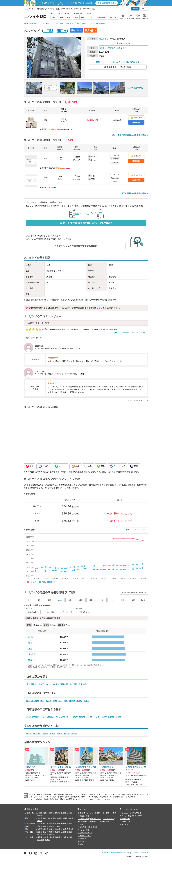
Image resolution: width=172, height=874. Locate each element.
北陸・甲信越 (30, 823)
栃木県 (67, 733)
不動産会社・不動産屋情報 (87, 827)
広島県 (39, 832)
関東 (26, 818)
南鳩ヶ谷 (31, 660)
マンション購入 (83, 818)
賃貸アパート (100, 813)
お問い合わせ (125, 818)
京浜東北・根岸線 (106, 48)
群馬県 (74, 733)
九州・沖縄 (29, 837)
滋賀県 (57, 829)
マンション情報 (83, 830)
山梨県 (45, 823)
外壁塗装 (81, 841)
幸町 (55, 700)
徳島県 (69, 832)
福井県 (69, 823)
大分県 (63, 837)
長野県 (51, 823)
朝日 (60, 700)
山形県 (69, 813)
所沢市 (104, 717)
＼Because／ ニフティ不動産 (130, 813)
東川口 (31, 637)
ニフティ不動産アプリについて (131, 816)
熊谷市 (82, 717)
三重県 (57, 826)
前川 (28, 700)
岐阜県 (45, 826)
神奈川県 (37, 733)
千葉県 (52, 733)
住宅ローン (82, 838)
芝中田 (48, 700)
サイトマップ (125, 824)
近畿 (26, 829)
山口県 (63, 832)
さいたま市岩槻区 (62, 717)
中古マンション (108, 818)
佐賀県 (45, 837)
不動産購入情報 (83, 816)
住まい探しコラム (84, 835)
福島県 (39, 815)
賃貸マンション (87, 813)
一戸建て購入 (83, 821)
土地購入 (81, 824)
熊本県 (57, 837)
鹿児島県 (40, 839)
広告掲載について (126, 821)
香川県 (39, 834)
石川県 (63, 823)
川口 (30, 648)
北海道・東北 (30, 813)
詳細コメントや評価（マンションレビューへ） (130, 332)
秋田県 (63, 813)
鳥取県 (51, 832)
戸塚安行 (64, 684)
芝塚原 (72, 700)
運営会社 (105, 852)
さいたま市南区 (32, 717)
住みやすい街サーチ (85, 833)
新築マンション (95, 818)
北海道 (39, 813)
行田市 (89, 717)
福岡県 (39, 837)
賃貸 (79, 813)
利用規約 (135, 852)
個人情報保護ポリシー (120, 852)
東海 (26, 826)
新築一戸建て (93, 821)
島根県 (57, 832)
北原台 (86, 700)
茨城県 (59, 733)
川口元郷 (31, 654)
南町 (66, 700)
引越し (80, 844)
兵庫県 (45, 829)
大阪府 (39, 829)
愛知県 (39, 826)
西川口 (31, 642)
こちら (99, 307)
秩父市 (96, 717)
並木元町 (35, 700)
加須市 (118, 717)
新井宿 (41, 684)
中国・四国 (29, 832)
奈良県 (63, 829)
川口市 (62, 30)
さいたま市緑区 (47, 717)
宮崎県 (69, 837)
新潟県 (39, 823)
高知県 (51, 834)
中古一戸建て (104, 821)
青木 (42, 700)
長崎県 (51, 837)
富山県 (57, 823)
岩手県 (51, 813)
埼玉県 (102, 38)
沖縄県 (47, 839)
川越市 (75, 717)
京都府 (51, 829)
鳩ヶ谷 (48, 684)
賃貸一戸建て (111, 813)
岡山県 (45, 832)
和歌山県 (70, 829)
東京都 (29, 733)
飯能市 (111, 717)
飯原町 (79, 700)
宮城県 (57, 813)
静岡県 (51, 826)
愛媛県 (45, 834)
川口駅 (48, 30)
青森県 (45, 813)
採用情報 (144, 852)
